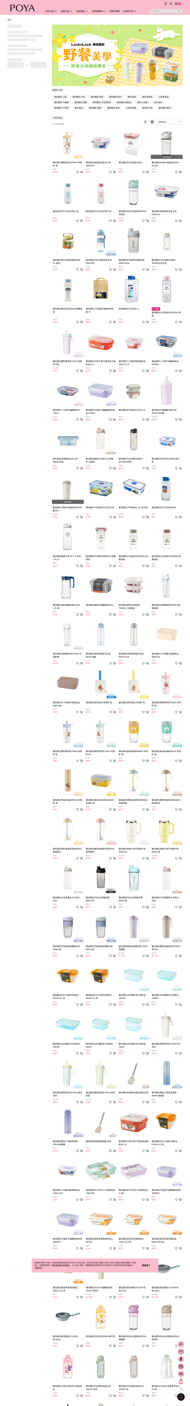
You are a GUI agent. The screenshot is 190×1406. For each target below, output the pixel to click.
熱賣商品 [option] (162, 122)
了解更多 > (38, 1268)
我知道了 (146, 1265)
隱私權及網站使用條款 (61, 1265)
